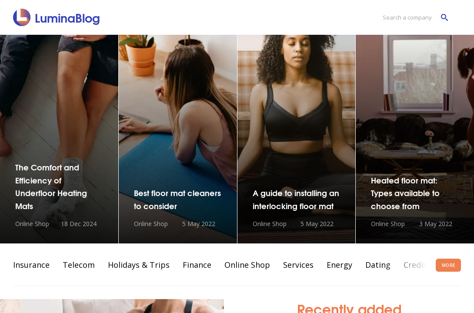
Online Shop (247, 265)
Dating (378, 265)
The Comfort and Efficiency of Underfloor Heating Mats (51, 186)
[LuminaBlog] (56, 17)
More (448, 265)
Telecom (79, 265)
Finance (197, 265)
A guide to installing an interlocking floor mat (296, 198)
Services (298, 265)
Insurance (31, 265)
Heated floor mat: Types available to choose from (405, 193)
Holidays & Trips (139, 265)
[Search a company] (413, 18)
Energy (339, 265)
